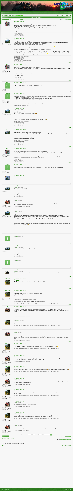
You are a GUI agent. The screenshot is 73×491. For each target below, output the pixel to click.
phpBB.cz (7, 489)
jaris (7, 175)
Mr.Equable (7, 278)
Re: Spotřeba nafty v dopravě (20, 38)
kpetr (7, 82)
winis (7, 269)
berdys (7, 164)
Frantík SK (7, 93)
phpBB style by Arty (66, 489)
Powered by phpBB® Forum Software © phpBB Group (69, 489)
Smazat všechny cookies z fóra (66, 445)
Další (70, 434)
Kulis (7, 21)
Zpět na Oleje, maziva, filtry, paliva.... (8, 438)
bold (7, 198)
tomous (7, 234)
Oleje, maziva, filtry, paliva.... (66, 439)
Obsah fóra (3, 445)
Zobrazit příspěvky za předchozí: (26, 434)
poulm (7, 38)
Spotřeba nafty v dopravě (36, 17)
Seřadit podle (40, 434)
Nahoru (69, 62)
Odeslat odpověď (6, 19)
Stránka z (67, 19)
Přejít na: (58, 439)
